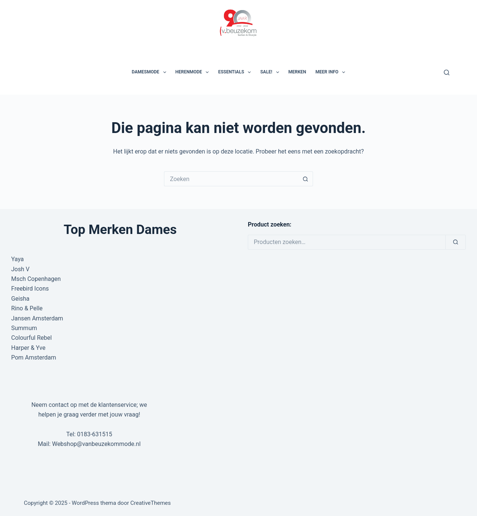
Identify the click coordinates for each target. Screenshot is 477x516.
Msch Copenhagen (36, 278)
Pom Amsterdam (33, 357)
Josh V (20, 269)
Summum (24, 328)
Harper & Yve (28, 347)
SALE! (271, 72)
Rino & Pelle (26, 308)
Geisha (20, 298)
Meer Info (332, 72)
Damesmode (150, 72)
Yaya (17, 259)
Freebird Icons (30, 288)
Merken (297, 72)
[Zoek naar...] (231, 178)
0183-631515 (94, 434)
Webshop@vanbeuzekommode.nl (96, 443)
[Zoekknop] (305, 178)
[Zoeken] (446, 72)
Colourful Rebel (31, 337)
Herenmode (194, 72)
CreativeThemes (150, 503)
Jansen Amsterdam (37, 318)
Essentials (236, 72)
